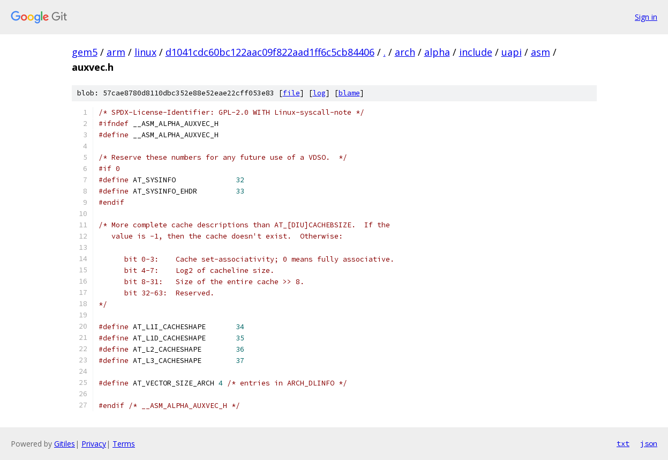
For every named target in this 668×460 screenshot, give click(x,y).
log (319, 93)
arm (116, 52)
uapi (511, 52)
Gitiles (64, 444)
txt (623, 443)
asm (540, 52)
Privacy (93, 444)
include (475, 52)
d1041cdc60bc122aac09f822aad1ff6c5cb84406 (270, 52)
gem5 (84, 52)
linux (145, 52)
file (291, 93)
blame (349, 93)
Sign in (646, 17)
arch (405, 52)
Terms (123, 444)
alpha (437, 52)
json (648, 443)
